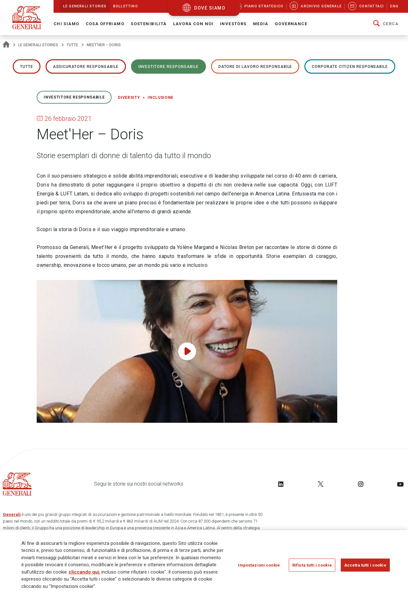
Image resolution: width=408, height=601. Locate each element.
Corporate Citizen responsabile (350, 66)
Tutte (72, 45)
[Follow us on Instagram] (360, 484)
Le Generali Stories (38, 45)
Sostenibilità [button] (149, 23)
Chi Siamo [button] (66, 23)
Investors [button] (233, 23)
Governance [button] (291, 23)
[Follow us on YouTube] (400, 484)
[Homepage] (6, 45)
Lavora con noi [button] (193, 23)
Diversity (129, 97)
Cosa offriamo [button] (105, 23)
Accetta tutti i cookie (365, 567)
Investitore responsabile (168, 66)
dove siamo (209, 8)
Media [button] (260, 23)
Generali (12, 514)
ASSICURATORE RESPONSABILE (86, 66)
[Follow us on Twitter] (320, 484)
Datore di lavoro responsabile (255, 66)
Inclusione (160, 97)
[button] (385, 24)
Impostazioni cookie (259, 567)
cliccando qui (84, 574)
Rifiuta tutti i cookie (312, 567)
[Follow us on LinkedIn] (281, 484)
